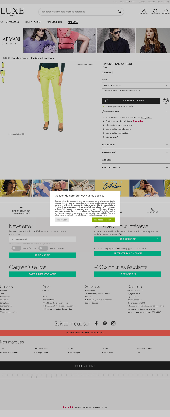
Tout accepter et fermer (103, 220)
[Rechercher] (119, 11)
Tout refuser (62, 220)
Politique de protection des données (92, 215)
